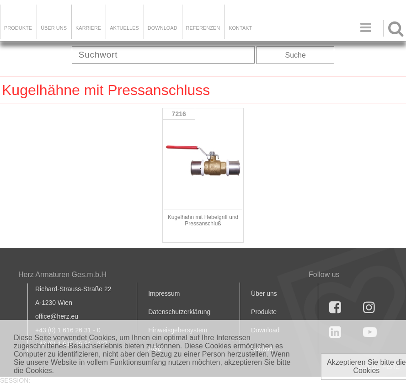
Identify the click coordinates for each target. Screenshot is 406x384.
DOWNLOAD (162, 28)
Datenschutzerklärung (179, 311)
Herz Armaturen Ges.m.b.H (62, 274)
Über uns (264, 293)
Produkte (18, 28)
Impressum (164, 293)
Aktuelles (124, 28)
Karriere (88, 28)
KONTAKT (240, 28)
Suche (295, 55)
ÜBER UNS (54, 28)
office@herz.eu (56, 316)
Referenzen (203, 28)
